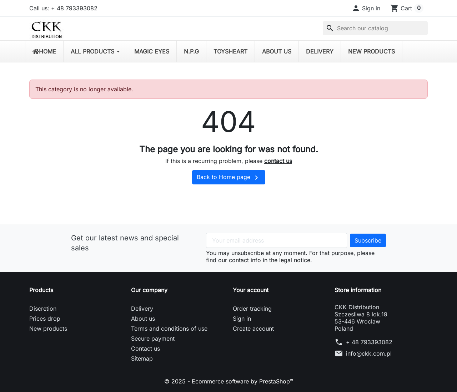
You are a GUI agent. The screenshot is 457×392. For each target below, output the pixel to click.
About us (143, 318)
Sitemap (142, 358)
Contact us (145, 348)
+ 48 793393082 (369, 342)
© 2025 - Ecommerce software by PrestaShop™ (228, 381)
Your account (250, 290)
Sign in (242, 318)
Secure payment (153, 338)
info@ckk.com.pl (369, 353)
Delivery (142, 308)
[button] (366, 8)
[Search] (375, 28)
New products (48, 328)
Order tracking (252, 308)
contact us (278, 160)
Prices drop (44, 318)
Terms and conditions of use (169, 328)
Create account (253, 328)
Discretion (42, 308)
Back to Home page (229, 177)
